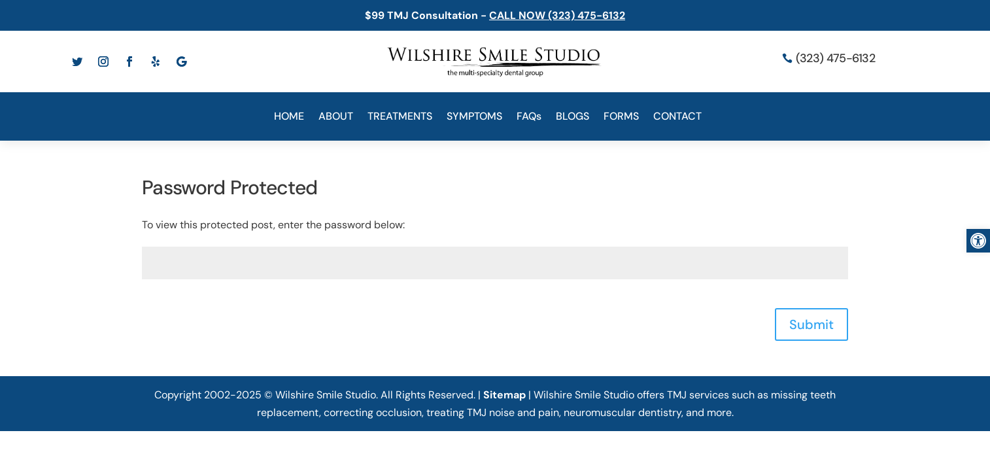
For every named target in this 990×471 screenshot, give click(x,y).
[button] (978, 241)
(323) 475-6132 (835, 58)
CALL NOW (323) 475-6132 (557, 15)
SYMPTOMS (474, 117)
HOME (289, 117)
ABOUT (335, 117)
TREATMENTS (399, 117)
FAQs (529, 117)
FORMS (621, 117)
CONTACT (677, 117)
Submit (811, 324)
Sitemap (504, 395)
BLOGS (572, 117)
